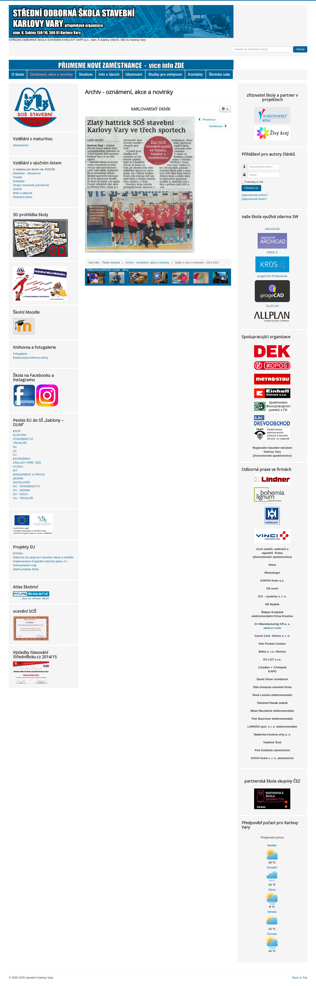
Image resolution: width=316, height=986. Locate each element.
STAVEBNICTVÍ (23, 439)
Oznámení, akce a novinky (51, 74)
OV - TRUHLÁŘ (23, 498)
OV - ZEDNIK (21, 490)
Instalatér (19, 181)
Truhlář (17, 177)
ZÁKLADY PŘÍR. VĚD (27, 462)
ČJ (14, 454)
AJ (14, 450)
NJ (14, 447)
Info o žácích (109, 74)
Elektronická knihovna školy (30, 357)
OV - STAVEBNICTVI (26, 486)
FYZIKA (18, 466)
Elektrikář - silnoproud (27, 173)
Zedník (17, 189)
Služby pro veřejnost (165, 74)
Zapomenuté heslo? (254, 199)
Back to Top (299, 977)
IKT (15, 470)
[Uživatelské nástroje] (225, 109)
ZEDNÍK (18, 478)
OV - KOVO (20, 494)
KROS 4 (272, 252)
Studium (85, 74)
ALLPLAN (272, 306)
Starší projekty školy (25, 569)
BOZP (17, 431)
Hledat (300, 49)
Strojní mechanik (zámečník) (31, 185)
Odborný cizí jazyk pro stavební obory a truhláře (43, 557)
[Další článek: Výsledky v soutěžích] (218, 126)
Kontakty (195, 74)
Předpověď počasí (272, 837)
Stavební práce (22, 197)
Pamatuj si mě (254, 181)
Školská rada (219, 74)
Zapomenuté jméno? (255, 195)
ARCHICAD (272, 229)
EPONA (18, 553)
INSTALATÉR (21, 482)
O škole (18, 74)
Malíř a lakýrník (22, 193)
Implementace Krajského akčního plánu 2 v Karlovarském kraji (40, 563)
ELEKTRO (19, 435)
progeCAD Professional (272, 276)
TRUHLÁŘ (19, 443)
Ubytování (134, 74)
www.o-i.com (272, 628)
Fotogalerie (20, 353)
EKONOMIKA (21, 458)
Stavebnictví (21, 145)
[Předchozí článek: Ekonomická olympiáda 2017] (207, 119)
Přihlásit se (251, 188)
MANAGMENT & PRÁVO (29, 474)
